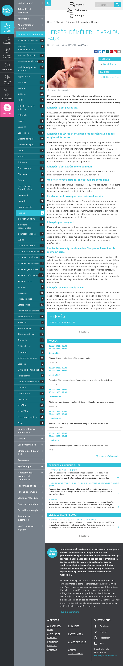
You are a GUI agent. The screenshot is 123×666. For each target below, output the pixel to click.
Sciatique (22, 352)
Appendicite (24, 76)
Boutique (79, 15)
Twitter (100, 632)
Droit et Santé (7, 83)
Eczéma (21, 156)
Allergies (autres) (26, 55)
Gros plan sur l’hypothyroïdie (25, 187)
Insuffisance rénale (27, 233)
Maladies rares (25, 281)
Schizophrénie (25, 346)
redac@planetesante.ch (105, 655)
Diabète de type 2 (26, 144)
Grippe (21, 180)
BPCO (20, 100)
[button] (96, 51)
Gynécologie (24, 466)
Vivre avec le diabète (27, 417)
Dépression (23, 132)
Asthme (21, 88)
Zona (20, 423)
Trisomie (22, 387)
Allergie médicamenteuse (26, 48)
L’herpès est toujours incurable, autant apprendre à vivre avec (84, 485)
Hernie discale (25, 206)
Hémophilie (23, 195)
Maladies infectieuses (28, 275)
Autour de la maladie (29, 34)
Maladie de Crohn (26, 245)
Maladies (7, 43)
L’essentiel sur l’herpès (63, 470)
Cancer (21, 438)
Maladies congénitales (29, 257)
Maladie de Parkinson (28, 251)
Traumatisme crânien (28, 381)
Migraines (23, 292)
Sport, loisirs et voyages (26, 527)
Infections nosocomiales (24, 226)
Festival (7, 114)
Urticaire (22, 399)
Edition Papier (25, 2)
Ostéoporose (24, 304)
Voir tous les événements (107, 456)
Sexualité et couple (28, 510)
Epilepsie (22, 162)
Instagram (102, 637)
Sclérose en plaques (27, 357)
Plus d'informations (69, 611)
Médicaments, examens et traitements (25, 476)
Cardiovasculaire (27, 444)
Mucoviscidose (25, 298)
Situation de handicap (28, 369)
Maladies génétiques (28, 269)
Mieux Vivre (7, 99)
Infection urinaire (26, 218)
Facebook (101, 626)
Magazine (7, 31)
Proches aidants (26, 316)
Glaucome (22, 174)
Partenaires (80, 10)
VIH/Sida (22, 405)
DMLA (21, 150)
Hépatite (22, 201)
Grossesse (23, 460)
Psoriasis (22, 322)
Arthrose (22, 82)
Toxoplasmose (25, 375)
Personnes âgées (27, 485)
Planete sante (7, 10)
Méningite (23, 287)
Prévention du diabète (28, 310)
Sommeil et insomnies (24, 518)
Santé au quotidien (28, 504)
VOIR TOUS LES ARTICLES (62, 322)
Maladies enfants (7, 56)
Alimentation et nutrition (26, 26)
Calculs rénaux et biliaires (26, 107)
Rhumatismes (24, 328)
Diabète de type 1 (26, 138)
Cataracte (22, 115)
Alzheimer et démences (29, 61)
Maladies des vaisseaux (29, 263)
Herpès (21, 212)
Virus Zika (23, 411)
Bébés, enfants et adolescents (27, 430)
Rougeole (22, 340)
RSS (99, 643)
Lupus (21, 239)
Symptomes (7, 70)
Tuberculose (24, 393)
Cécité (21, 121)
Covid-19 (22, 126)
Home (50, 22)
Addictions (23, 18)
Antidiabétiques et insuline (27, 69)
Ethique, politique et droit (28, 452)
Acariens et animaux (28, 40)
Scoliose (22, 363)
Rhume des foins (26, 334)
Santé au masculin (28, 497)
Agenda (79, 4)
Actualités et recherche (24, 11)
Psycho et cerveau (27, 491)
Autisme (22, 94)
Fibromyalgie (24, 168)
